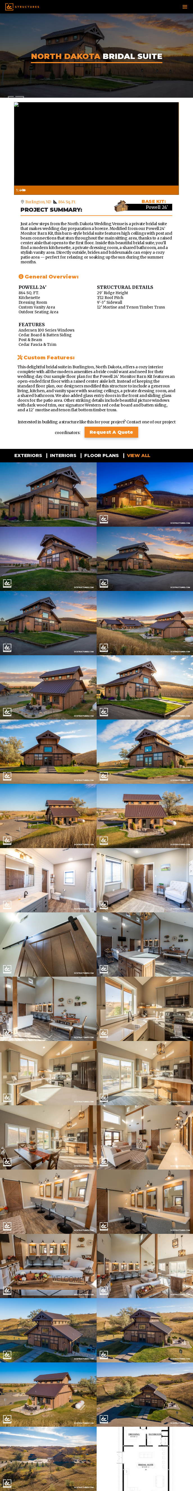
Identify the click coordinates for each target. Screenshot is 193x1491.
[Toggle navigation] (185, 6)
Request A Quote (111, 432)
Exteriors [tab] (27, 455)
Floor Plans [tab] (101, 455)
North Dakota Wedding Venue (95, 223)
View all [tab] (138, 455)
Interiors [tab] (62, 455)
